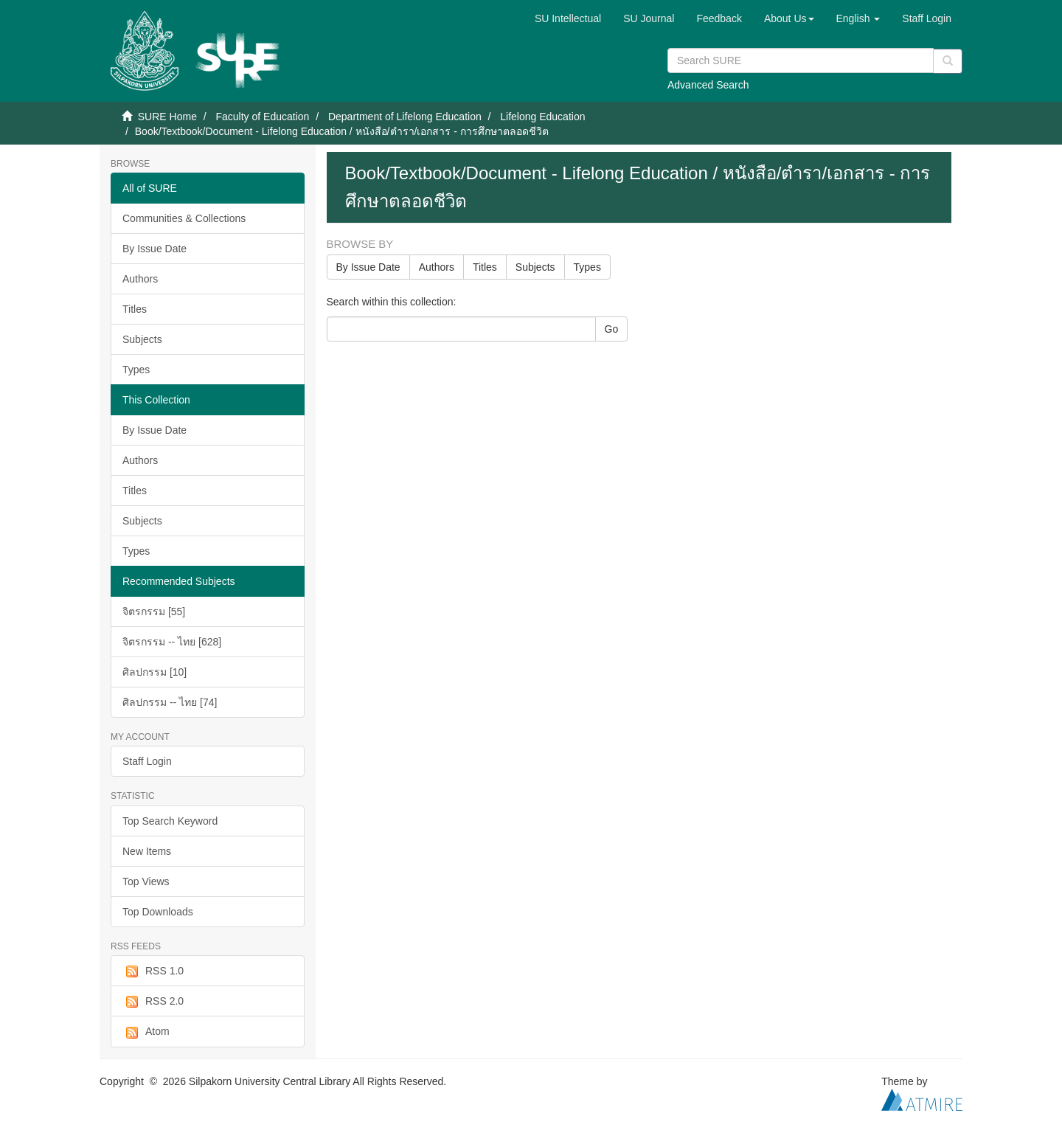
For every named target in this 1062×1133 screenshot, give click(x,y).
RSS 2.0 (153, 1001)
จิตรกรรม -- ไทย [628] (171, 642)
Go (612, 329)
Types (136, 369)
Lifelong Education (542, 116)
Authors (140, 279)
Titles (134, 309)
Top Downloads (157, 912)
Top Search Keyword (170, 821)
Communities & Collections (184, 218)
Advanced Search (708, 85)
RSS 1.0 (153, 971)
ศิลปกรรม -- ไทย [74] (169, 702)
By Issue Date (154, 248)
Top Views (146, 881)
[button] (789, 18)
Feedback (718, 18)
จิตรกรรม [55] (153, 611)
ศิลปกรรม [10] (154, 672)
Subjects (142, 339)
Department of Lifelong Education (405, 116)
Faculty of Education (262, 116)
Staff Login (147, 761)
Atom (146, 1032)
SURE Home (167, 116)
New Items (146, 851)
